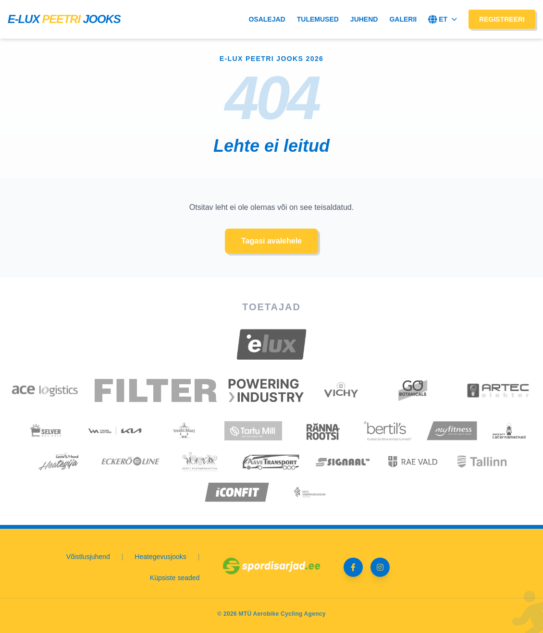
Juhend (364, 19)
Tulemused (318, 19)
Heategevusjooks (160, 556)
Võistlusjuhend (88, 556)
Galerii (403, 19)
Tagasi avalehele (271, 241)
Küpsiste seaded (175, 578)
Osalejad (266, 19)
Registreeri (502, 19)
